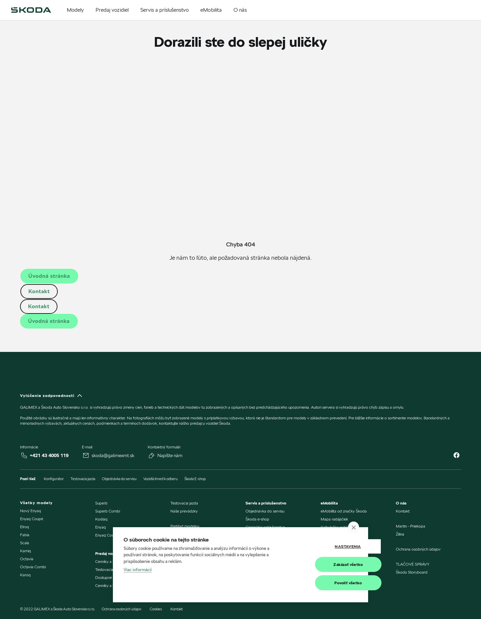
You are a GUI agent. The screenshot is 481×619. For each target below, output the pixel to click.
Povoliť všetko (324, 582)
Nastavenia (324, 546)
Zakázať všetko (324, 564)
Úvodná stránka (49, 276)
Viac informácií (138, 570)
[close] (353, 527)
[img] (31, 10)
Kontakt (39, 291)
